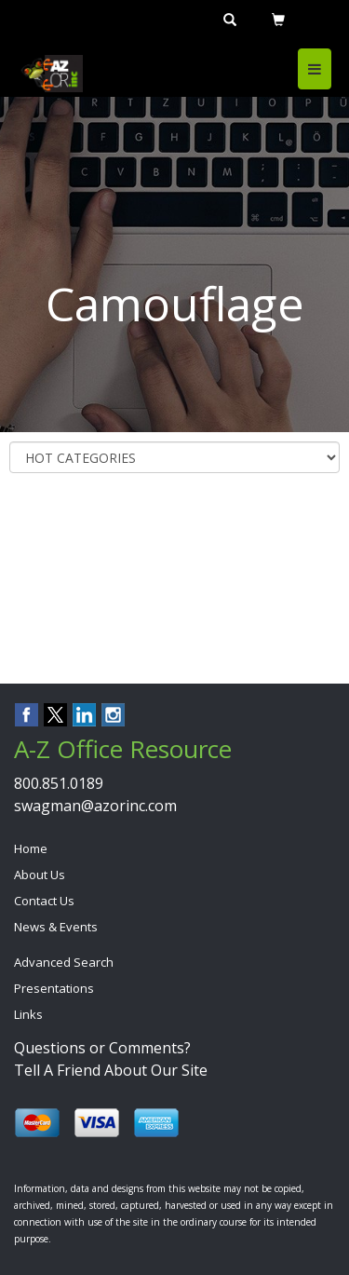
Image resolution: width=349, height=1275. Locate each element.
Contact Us (44, 900)
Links (28, 1014)
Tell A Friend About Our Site (111, 1070)
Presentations (54, 988)
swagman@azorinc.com (95, 805)
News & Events (56, 926)
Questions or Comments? (102, 1048)
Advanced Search (64, 962)
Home (30, 848)
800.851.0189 (58, 783)
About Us (39, 874)
